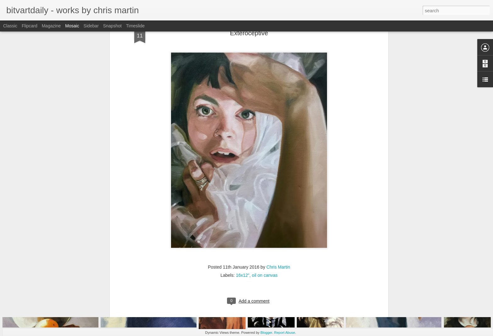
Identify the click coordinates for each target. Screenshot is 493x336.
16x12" (242, 220)
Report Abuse (284, 332)
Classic (10, 25)
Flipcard (29, 25)
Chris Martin (278, 212)
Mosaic (72, 25)
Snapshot (112, 25)
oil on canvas (265, 220)
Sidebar (91, 25)
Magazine (51, 25)
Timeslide (135, 25)
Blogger (266, 332)
